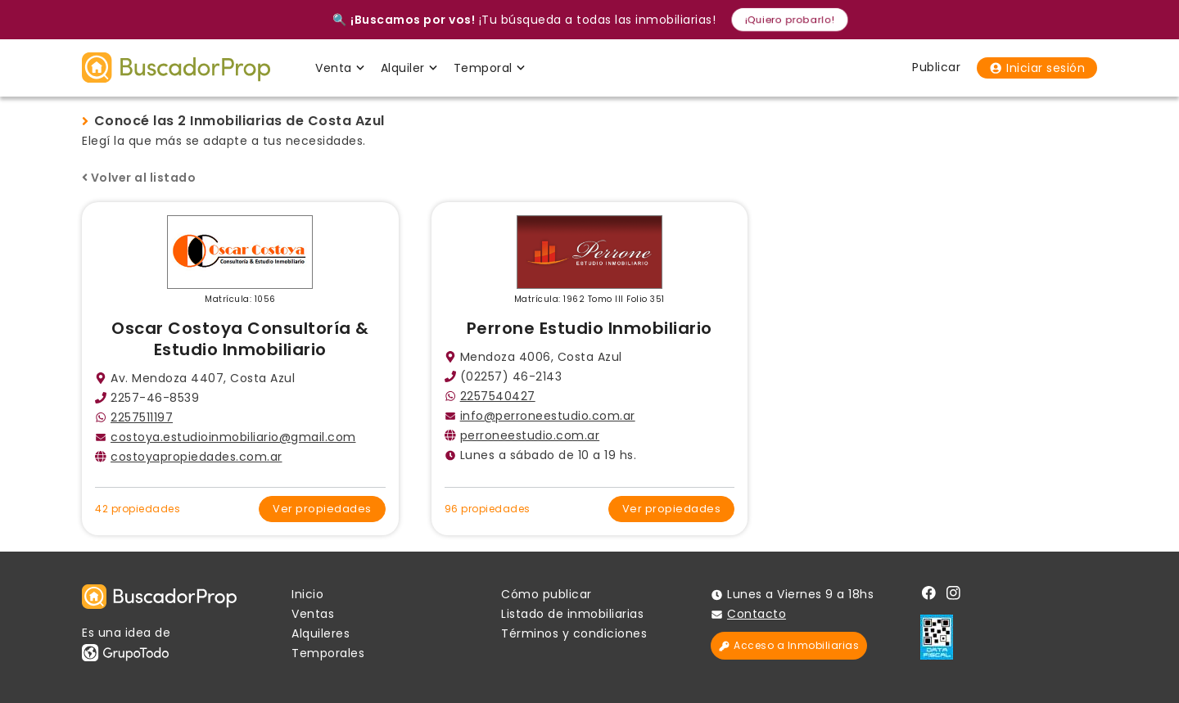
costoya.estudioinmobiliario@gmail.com (233, 437)
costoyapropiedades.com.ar (196, 456)
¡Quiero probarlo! (789, 19)
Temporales (327, 653)
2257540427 (497, 396)
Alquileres (320, 633)
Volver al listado (139, 177)
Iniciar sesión (1037, 68)
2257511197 (142, 417)
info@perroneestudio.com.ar (547, 416)
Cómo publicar (546, 594)
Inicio (307, 594)
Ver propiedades (322, 509)
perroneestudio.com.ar (530, 435)
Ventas (312, 614)
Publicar (936, 67)
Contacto (756, 614)
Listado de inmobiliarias (572, 614)
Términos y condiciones (574, 633)
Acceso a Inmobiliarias (789, 645)
